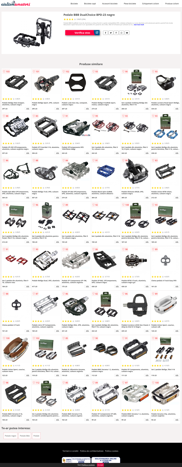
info (27, 108)
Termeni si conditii (70, 451)
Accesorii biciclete (109, 3)
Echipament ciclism (150, 3)
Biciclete (74, 3)
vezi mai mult (139, 25)
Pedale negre (10, 436)
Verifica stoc (87, 32)
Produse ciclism (172, 3)
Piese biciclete (130, 3)
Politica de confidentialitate (92, 451)
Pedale (36, 436)
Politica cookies (111, 451)
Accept (100, 465)
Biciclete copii (90, 3)
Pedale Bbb (25, 436)
